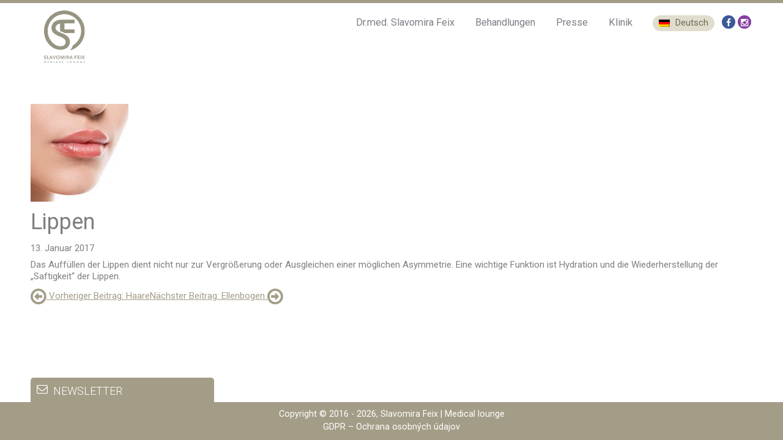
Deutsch (683, 22)
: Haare (90, 295)
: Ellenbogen (216, 295)
